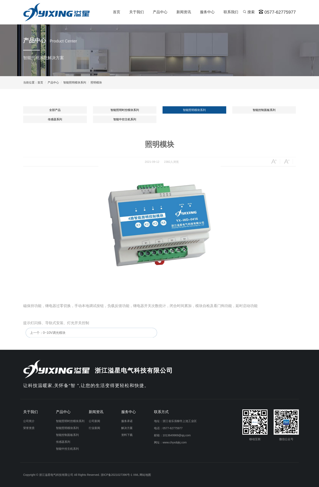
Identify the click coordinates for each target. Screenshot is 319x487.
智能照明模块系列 (74, 82)
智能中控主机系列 (124, 119)
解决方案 (127, 428)
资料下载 (127, 435)
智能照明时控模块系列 (124, 110)
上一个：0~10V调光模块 (48, 339)
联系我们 (231, 12)
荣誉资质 (29, 428)
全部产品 (55, 110)
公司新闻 (94, 421)
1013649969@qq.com (177, 435)
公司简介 (29, 421)
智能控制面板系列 (264, 110)
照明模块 (96, 82)
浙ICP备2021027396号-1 (116, 474)
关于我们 (136, 12)
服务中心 (207, 12)
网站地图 (145, 474)
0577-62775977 (172, 428)
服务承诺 (127, 421)
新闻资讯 (183, 12)
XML (136, 474)
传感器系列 (55, 119)
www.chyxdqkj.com (175, 442)
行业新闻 (94, 428)
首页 (116, 12)
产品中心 (160, 12)
